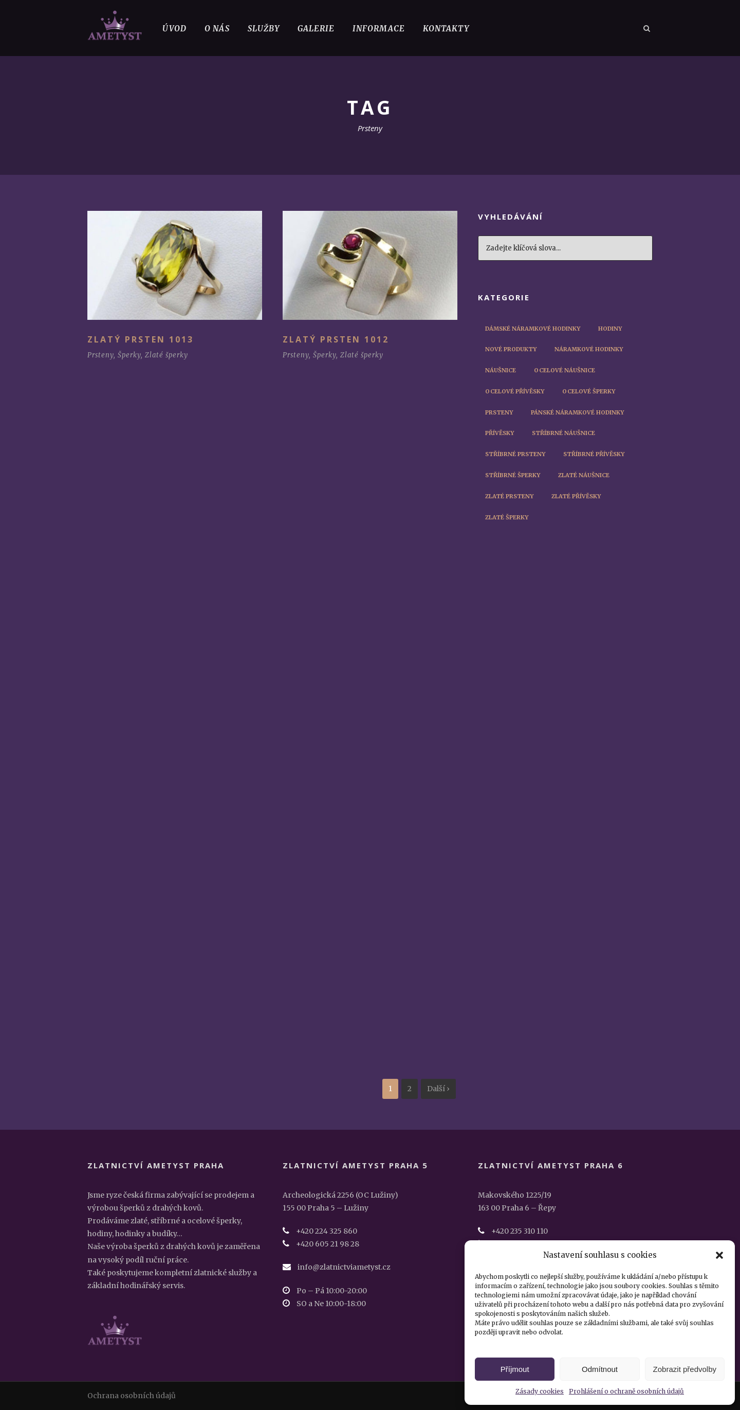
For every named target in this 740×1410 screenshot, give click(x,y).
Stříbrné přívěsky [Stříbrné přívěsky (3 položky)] (593, 454)
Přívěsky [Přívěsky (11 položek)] (499, 433)
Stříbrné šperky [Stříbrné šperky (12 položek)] (512, 475)
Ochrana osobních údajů (131, 1395)
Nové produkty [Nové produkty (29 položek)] (510, 349)
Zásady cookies (539, 1391)
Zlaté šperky (166, 355)
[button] (719, 1255)
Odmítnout (600, 1369)
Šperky (129, 355)
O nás (217, 28)
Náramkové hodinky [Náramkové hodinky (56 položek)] (588, 349)
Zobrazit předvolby (684, 1369)
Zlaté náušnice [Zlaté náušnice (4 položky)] (583, 475)
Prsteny (100, 355)
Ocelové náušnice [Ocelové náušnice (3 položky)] (564, 370)
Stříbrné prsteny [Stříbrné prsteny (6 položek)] (515, 454)
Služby (264, 28)
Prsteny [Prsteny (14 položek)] (499, 412)
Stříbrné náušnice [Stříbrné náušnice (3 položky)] (563, 433)
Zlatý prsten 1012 (336, 339)
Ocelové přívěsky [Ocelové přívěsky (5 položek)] (514, 391)
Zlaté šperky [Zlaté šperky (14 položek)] (506, 517)
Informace (379, 28)
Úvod (174, 28)
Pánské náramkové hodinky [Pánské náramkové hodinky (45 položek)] (577, 412)
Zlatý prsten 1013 (140, 339)
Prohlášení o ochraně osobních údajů (626, 1391)
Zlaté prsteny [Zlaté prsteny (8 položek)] (509, 496)
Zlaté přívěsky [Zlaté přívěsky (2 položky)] (576, 496)
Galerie (316, 28)
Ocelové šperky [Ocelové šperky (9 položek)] (588, 391)
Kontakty (446, 28)
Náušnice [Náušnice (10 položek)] (500, 370)
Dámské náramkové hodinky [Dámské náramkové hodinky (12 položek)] (532, 328)
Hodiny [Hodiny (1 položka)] (610, 328)
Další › (438, 1088)
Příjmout (515, 1369)
